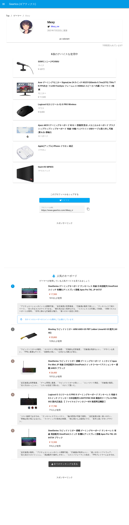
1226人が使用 (55, 341)
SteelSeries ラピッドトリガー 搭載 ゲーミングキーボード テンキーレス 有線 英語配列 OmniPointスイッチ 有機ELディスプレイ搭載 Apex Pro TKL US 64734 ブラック (82, 434)
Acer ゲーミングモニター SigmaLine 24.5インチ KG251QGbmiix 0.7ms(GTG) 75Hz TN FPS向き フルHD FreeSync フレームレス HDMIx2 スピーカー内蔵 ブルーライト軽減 (77, 86)
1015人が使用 (55, 376)
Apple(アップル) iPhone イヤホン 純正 (55, 146)
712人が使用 (55, 410)
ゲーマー (17, 16)
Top (7, 16)
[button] (88, 209)
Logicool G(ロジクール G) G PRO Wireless (57, 104)
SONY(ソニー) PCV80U (48, 61)
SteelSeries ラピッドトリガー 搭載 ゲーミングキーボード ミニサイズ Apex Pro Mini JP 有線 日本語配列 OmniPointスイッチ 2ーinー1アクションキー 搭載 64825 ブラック (83, 364)
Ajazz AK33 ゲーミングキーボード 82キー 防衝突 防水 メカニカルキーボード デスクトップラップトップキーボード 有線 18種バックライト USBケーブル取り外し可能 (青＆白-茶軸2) (76, 129)
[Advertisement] (64, 244)
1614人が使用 (55, 298)
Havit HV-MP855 (46, 167)
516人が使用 (55, 446)
